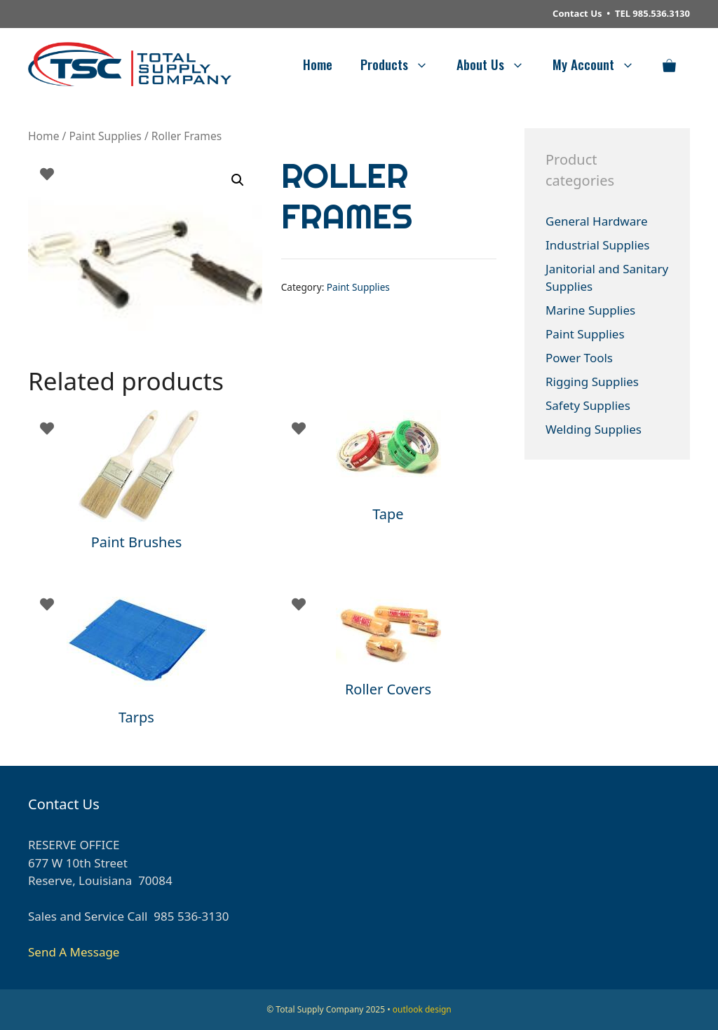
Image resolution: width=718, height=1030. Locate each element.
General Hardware (597, 221)
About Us (497, 64)
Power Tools (579, 358)
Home (317, 64)
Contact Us (577, 13)
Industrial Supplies (598, 245)
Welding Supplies (594, 429)
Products (401, 64)
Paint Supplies (105, 136)
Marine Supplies (590, 310)
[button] (237, 180)
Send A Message (73, 952)
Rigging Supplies (592, 381)
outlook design (422, 1009)
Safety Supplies (588, 405)
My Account (601, 64)
